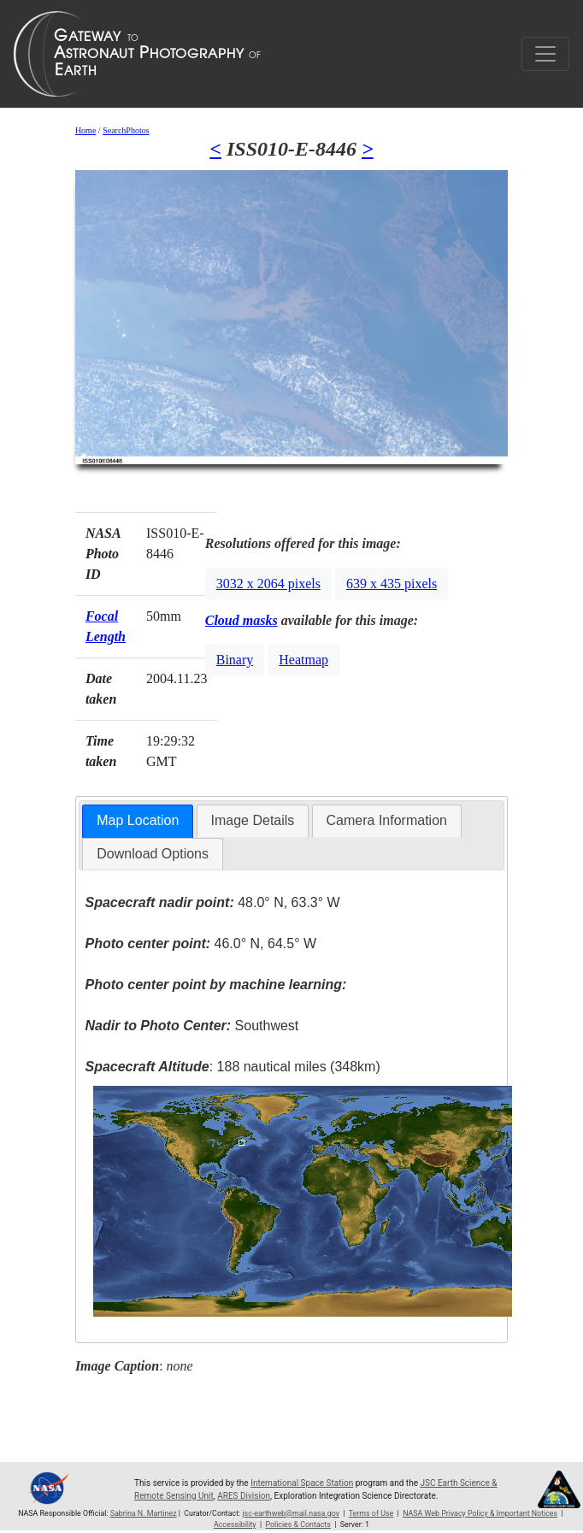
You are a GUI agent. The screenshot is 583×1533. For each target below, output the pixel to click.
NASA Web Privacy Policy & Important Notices (480, 1513)
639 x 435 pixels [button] (391, 583)
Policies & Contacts (297, 1524)
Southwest (191, 1025)
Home (85, 130)
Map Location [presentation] (138, 820)
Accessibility (235, 1524)
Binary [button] (235, 659)
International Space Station (301, 1483)
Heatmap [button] (303, 659)
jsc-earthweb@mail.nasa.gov (290, 1513)
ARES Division (243, 1496)
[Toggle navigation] (545, 54)
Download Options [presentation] (153, 853)
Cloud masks (241, 620)
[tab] (137, 821)
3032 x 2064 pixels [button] (268, 583)
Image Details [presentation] (253, 820)
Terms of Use (371, 1513)
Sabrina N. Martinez (143, 1513)
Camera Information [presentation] (387, 820)
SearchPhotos (126, 130)
